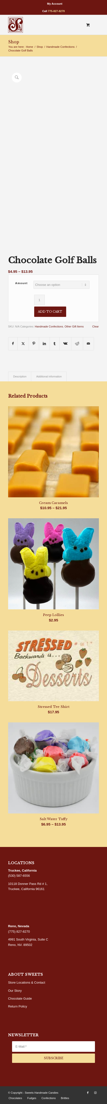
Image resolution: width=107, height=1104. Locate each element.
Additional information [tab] (48, 376)
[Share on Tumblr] (54, 343)
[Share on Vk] (65, 343)
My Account (54, 3)
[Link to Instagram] (95, 1092)
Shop (13, 41)
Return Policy (17, 1006)
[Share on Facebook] (12, 343)
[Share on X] (23, 343)
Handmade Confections (49, 326)
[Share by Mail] (88, 343)
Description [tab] (20, 376)
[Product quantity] (39, 300)
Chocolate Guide (20, 998)
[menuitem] (55, 3)
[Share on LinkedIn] (44, 343)
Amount (21, 283)
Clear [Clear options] (95, 326)
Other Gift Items (74, 326)
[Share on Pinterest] (34, 343)
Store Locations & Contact (26, 982)
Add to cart (50, 311)
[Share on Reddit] (77, 343)
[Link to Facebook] (88, 1092)
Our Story (15, 990)
